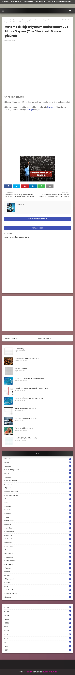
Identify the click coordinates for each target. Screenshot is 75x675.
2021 (38, 627)
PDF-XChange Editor (38, 470)
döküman (38, 484)
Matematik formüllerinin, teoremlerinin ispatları (32, 378)
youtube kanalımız (11, 338)
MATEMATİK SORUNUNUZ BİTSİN (26, 418)
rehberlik (38, 568)
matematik (38, 535)
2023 (38, 619)
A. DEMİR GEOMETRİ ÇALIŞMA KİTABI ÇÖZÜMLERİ (31, 388)
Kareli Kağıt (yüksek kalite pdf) (26, 438)
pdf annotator (38, 553)
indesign (38, 513)
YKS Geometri (28, 2)
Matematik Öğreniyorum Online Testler (29, 398)
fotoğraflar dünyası (38, 495)
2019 (38, 635)
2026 (38, 607)
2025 (38, 611)
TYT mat (38, 473)
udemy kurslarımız (44, 338)
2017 (38, 642)
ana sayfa (5, 2)
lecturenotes (38, 532)
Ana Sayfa (8, 20)
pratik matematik (38, 561)
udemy (38, 583)
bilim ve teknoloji (38, 481)
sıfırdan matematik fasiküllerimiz (59, 2)
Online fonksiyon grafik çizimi (25, 408)
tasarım (38, 575)
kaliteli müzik (38, 521)
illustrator (38, 506)
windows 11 (38, 590)
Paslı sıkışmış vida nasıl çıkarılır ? (27, 358)
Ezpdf (38, 462)
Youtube (38, 477)
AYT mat (38, 459)
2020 (38, 631)
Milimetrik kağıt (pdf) (22, 368)
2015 (38, 650)
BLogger (29, 672)
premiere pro (38, 564)
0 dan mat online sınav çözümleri (24, 20)
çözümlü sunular (38, 593)
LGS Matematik (40, 2)
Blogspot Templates (50, 672)
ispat (38, 517)
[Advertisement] (37, 313)
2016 (38, 646)
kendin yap (38, 524)
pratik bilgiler (38, 557)
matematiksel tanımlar (38, 539)
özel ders (38, 597)
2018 (38, 638)
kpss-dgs (38, 528)
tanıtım (38, 572)
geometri (38, 499)
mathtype (38, 542)
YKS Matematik (16, 2)
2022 (38, 623)
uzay (38, 586)
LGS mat (38, 466)
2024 (38, 615)
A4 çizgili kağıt (20, 349)
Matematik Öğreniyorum (24, 428)
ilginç (38, 502)
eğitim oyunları (38, 488)
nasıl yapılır (38, 546)
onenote (38, 550)
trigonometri (38, 579)
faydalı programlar (38, 492)
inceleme (38, 510)
